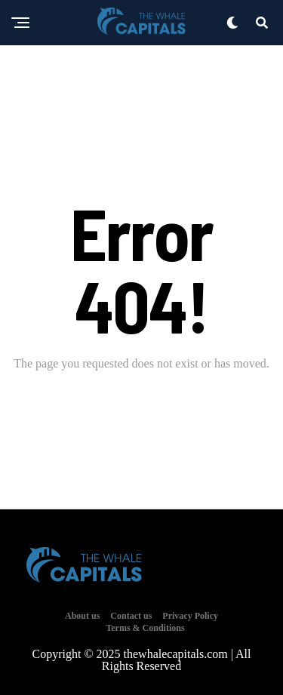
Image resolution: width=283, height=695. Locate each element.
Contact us (131, 615)
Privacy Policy (190, 615)
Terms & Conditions (145, 628)
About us (82, 615)
